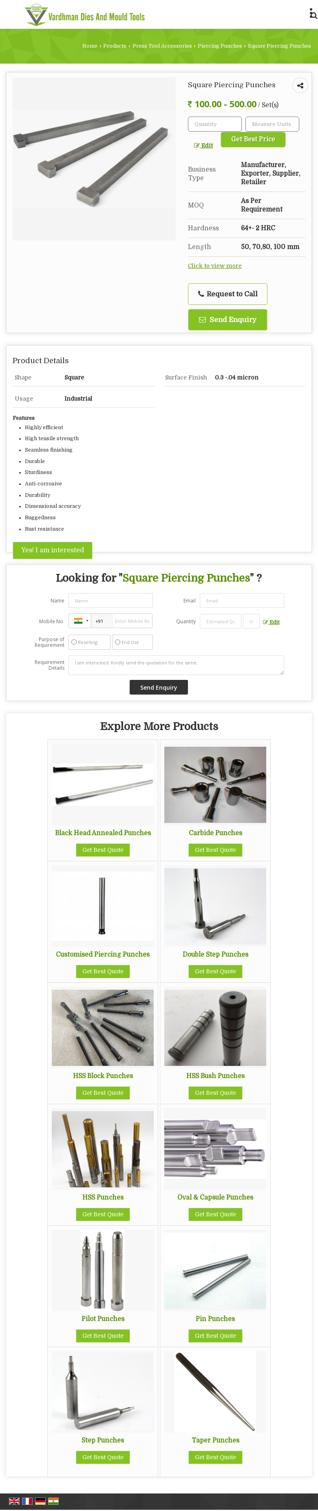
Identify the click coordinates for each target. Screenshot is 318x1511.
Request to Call (228, 294)
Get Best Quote (103, 850)
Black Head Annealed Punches (103, 833)
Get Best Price (253, 139)
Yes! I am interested (52, 550)
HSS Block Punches (103, 1076)
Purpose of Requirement (49, 642)
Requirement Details (49, 665)
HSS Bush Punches (215, 1076)
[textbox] (272, 124)
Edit (203, 146)
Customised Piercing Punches (103, 954)
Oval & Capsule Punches (215, 1197)
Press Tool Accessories (162, 46)
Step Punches (103, 1440)
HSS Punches (103, 1197)
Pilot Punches (103, 1319)
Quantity (186, 621)
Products (114, 46)
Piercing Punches (220, 46)
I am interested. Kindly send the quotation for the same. (176, 665)
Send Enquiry (227, 320)
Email (189, 600)
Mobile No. (51, 621)
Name (57, 600)
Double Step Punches (215, 954)
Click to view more (215, 266)
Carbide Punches (215, 833)
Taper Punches (215, 1440)
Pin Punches (215, 1319)
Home (89, 46)
